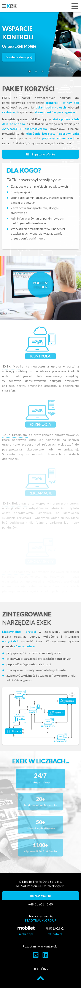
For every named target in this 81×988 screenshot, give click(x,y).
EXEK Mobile (13, 366)
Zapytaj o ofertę (40, 154)
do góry (40, 974)
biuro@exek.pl (40, 896)
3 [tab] (44, 73)
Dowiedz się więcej (18, 57)
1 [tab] (31, 73)
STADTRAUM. (41, 920)
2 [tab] (37, 73)
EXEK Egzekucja (15, 435)
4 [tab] (50, 73)
